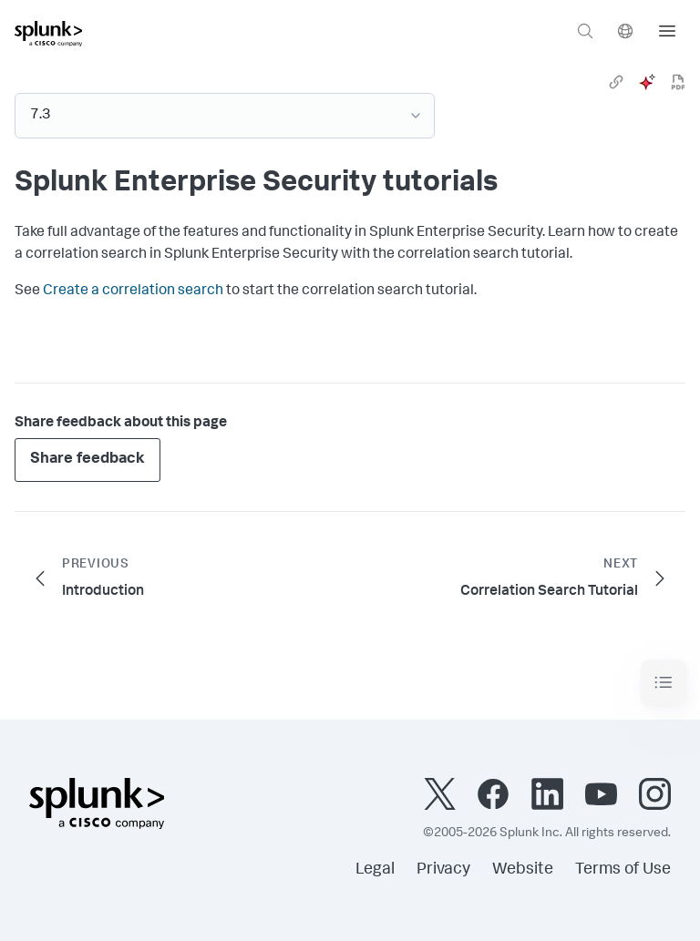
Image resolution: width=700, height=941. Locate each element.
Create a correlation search (133, 291)
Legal (375, 870)
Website (522, 870)
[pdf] (678, 82)
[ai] (647, 82)
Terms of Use (623, 870)
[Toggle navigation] (663, 682)
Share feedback (87, 459)
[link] (616, 82)
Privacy (443, 870)
